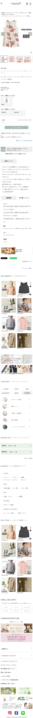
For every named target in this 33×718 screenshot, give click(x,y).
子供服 (20, 496)
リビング (16, 611)
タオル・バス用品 (8, 505)
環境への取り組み (6, 672)
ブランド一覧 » (28, 458)
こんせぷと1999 (6, 676)
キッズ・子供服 (27, 12)
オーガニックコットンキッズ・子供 (14, 12)
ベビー (6, 607)
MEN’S (17, 393)
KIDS (27, 389)
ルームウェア (7, 480)
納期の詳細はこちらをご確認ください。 (16, 153)
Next (30, 34)
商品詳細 (8, 198)
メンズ (6, 611)
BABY (16, 389)
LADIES (5, 389)
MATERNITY (6, 393)
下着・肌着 (7, 488)
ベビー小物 (24, 488)
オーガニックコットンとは (9, 665)
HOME (2, 12)
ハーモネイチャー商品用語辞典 (10, 680)
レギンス (15, 480)
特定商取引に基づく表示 (8, 683)
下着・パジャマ (8, 496)
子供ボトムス (5, 14)
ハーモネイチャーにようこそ (9, 661)
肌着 (22, 477)
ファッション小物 (8, 513)
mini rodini (3, 68)
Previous (3, 34)
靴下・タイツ (22, 513)
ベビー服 (15, 488)
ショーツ (6, 477)
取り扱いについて (24, 198)
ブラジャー (16, 477)
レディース (27, 607)
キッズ (16, 607)
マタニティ (27, 611)
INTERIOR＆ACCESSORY (27, 393)
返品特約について (27, 261)
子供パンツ (12, 14)
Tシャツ (23, 480)
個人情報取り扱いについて (9, 668)
